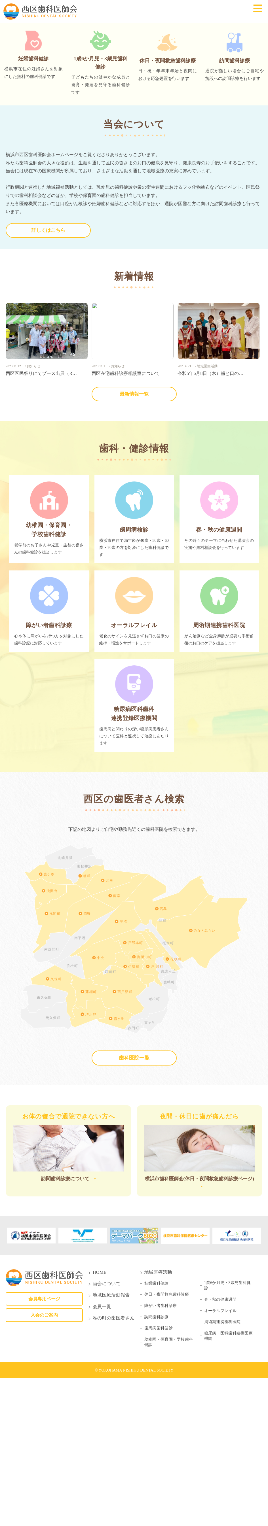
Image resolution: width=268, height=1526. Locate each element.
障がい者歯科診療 (160, 1453)
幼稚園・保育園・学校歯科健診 (168, 1490)
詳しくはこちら (48, 368)
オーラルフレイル (220, 1458)
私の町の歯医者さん (113, 1465)
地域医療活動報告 (111, 1442)
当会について (107, 1431)
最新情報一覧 (134, 530)
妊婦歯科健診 (156, 1431)
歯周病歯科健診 (158, 1476)
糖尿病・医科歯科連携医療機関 (228, 1484)
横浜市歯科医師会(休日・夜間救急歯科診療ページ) (199, 1329)
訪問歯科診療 (156, 1465)
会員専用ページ (44, 1446)
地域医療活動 (158, 1419)
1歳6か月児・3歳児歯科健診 (227, 1433)
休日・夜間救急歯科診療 (166, 1442)
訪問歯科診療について (64, 1324)
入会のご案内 (44, 1462)
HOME (99, 1419)
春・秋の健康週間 (220, 1447)
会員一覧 (102, 1454)
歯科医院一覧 (134, 1202)
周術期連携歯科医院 (222, 1469)
